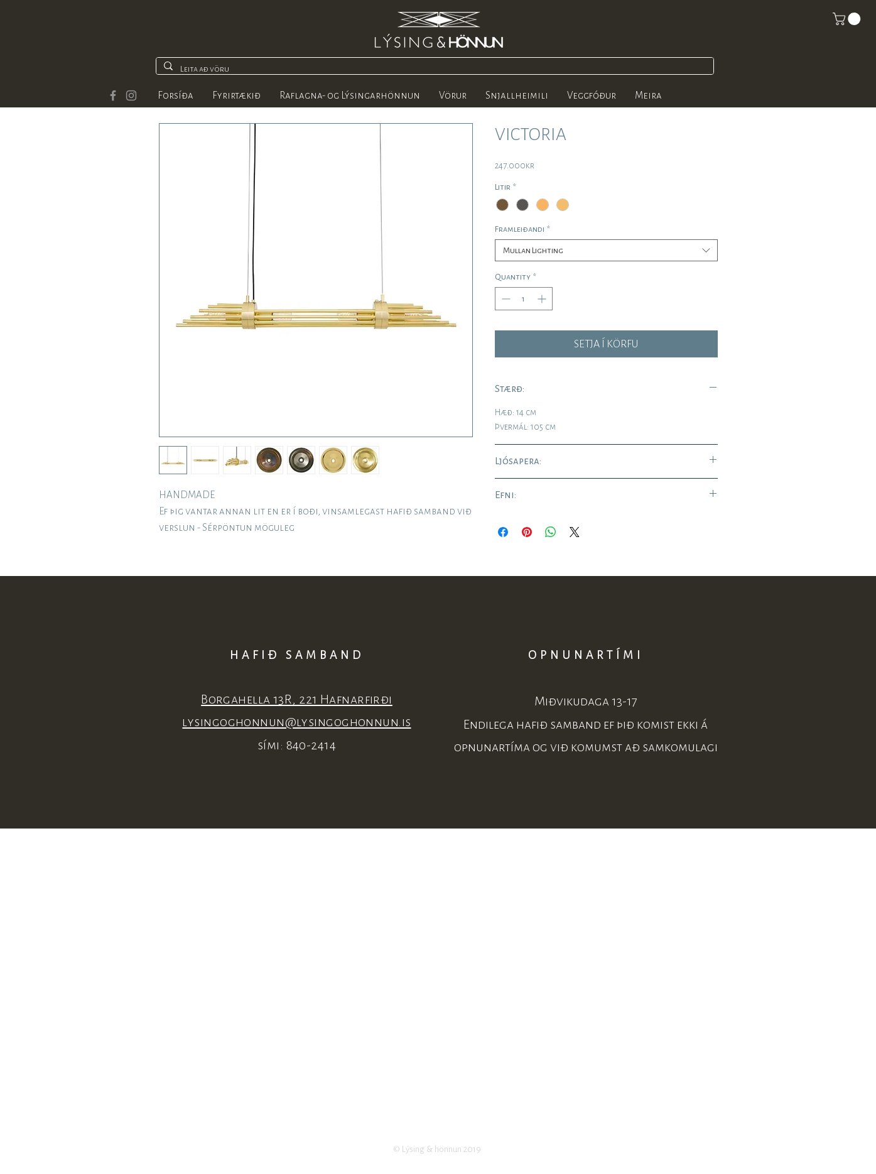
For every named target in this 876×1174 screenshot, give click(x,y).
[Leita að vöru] (433, 69)
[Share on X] (574, 532)
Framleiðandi (522, 229)
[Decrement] (504, 299)
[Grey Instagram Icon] (131, 95)
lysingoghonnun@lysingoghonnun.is (296, 722)
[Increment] (543, 299)
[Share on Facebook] (503, 532)
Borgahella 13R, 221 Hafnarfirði (296, 699)
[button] (848, 19)
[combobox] (606, 250)
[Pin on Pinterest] (526, 532)
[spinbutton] (523, 299)
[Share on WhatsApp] (550, 532)
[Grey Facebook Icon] (113, 95)
